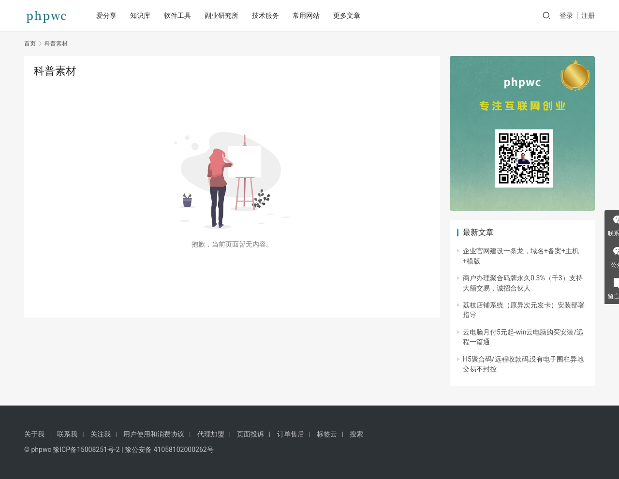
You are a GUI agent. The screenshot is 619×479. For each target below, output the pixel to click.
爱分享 (107, 15)
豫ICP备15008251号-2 (86, 449)
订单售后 (290, 434)
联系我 (67, 434)
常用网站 (307, 15)
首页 (30, 43)
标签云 (327, 434)
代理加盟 (210, 434)
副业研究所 (222, 15)
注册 (588, 15)
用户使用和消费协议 (153, 434)
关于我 (34, 434)
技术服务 (266, 15)
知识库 (141, 15)
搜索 (356, 434)
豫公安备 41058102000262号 (169, 449)
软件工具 (178, 15)
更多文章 (347, 15)
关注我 (100, 434)
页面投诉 (250, 434)
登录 (566, 15)
